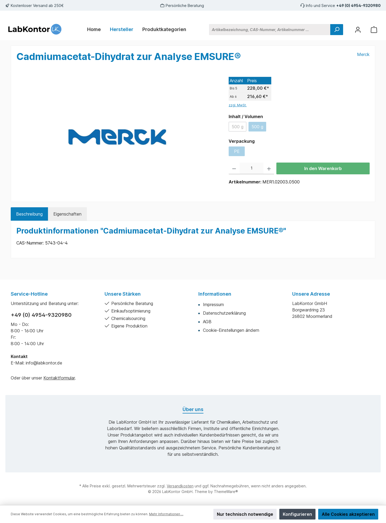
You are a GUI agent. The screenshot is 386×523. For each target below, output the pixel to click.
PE (237, 151)
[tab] (29, 214)
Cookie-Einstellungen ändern (231, 330)
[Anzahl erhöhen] (268, 168)
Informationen (214, 294)
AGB (207, 321)
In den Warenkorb (323, 168)
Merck (363, 54)
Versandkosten (180, 486)
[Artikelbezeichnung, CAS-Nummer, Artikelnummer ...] (270, 29)
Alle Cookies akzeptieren (348, 514)
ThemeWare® (226, 491)
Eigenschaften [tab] (67, 214)
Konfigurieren (297, 514)
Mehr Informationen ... (166, 514)
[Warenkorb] (374, 29)
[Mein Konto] (358, 29)
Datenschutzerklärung (224, 313)
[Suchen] (336, 29)
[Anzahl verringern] (234, 168)
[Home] (94, 29)
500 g (237, 126)
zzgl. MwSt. (238, 105)
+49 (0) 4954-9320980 (358, 5)
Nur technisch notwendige (245, 514)
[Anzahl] (251, 168)
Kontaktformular (59, 378)
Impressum (213, 304)
